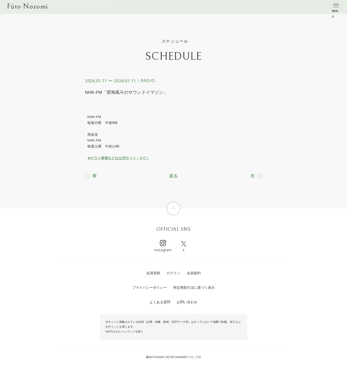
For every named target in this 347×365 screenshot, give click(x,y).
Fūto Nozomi (27, 7)
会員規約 (194, 273)
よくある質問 (160, 302)
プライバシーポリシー (149, 287)
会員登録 (153, 273)
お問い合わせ (187, 302)
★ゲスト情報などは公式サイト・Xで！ (118, 158)
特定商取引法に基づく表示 (194, 287)
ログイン (173, 273)
